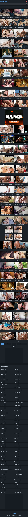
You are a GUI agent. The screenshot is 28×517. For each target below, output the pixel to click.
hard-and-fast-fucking (6, 469)
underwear (17, 469)
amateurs (3, 374)
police (16, 423)
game (3, 449)
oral (16, 410)
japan (3, 474)
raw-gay (17, 428)
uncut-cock (17, 467)
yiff (16, 487)
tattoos (17, 456)
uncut (16, 464)
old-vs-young (18, 405)
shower (17, 449)
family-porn (4, 438)
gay (3, 454)
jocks (3, 485)
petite (16, 415)
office (16, 400)
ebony (3, 421)
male (16, 385)
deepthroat (4, 415)
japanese (3, 477)
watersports (17, 480)
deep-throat (4, 413)
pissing (17, 421)
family (3, 436)
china (3, 397)
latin (16, 369)
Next (14, 346)
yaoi (16, 485)
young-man (17, 490)
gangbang (4, 451)
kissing (3, 490)
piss (16, 418)
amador (3, 369)
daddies (3, 408)
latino (16, 372)
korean (3, 492)
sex (16, 438)
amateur (4, 372)
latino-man (17, 374)
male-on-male (18, 390)
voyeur (16, 477)
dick (3, 418)
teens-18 (17, 462)
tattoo (16, 454)
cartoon (3, 395)
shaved (16, 444)
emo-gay (3, 423)
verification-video (18, 474)
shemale (17, 446)
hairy (3, 459)
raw (16, 426)
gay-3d (3, 456)
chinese (3, 400)
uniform (17, 472)
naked (16, 395)
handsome (4, 464)
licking (17, 377)
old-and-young (18, 403)
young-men (17, 492)
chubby (3, 403)
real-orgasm (18, 431)
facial (3, 433)
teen (16, 459)
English (26, 1)
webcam (17, 482)
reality (16, 433)
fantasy (3, 441)
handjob (3, 462)
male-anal (17, 387)
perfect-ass (17, 413)
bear (3, 392)
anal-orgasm (4, 380)
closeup (3, 405)
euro (3, 426)
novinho (17, 397)
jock (2, 482)
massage (17, 392)
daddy (3, 410)
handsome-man (5, 467)
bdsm (3, 390)
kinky (3, 487)
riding (16, 436)
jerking (3, 480)
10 (25, 343)
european (4, 428)
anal (3, 377)
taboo (16, 451)
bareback (4, 385)
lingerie (17, 380)
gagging (3, 446)
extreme (3, 431)
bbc (2, 387)
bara (3, 382)
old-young (17, 408)
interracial (4, 472)
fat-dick (3, 444)
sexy (16, 441)
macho (16, 382)
